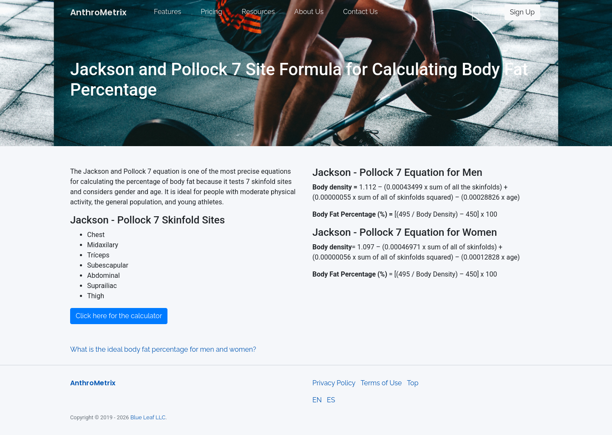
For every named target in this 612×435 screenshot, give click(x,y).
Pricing (211, 12)
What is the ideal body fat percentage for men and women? (163, 349)
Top (412, 383)
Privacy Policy (334, 383)
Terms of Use (381, 383)
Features (167, 12)
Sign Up (522, 12)
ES (331, 400)
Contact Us (360, 12)
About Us (308, 12)
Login (486, 12)
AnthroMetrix (98, 12)
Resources (258, 12)
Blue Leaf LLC (148, 417)
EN (317, 400)
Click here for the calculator (119, 316)
